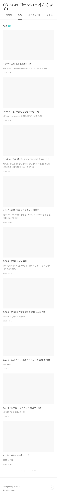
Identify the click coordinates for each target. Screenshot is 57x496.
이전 (23, 470)
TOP (52, 488)
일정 (20, 15)
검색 (46, 5)
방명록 (50, 15)
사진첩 (9, 15)
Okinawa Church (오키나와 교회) (28, 5)
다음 (34, 470)
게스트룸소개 (34, 15)
